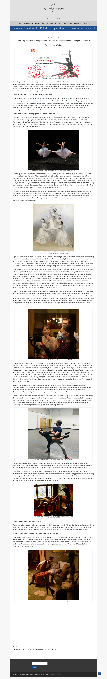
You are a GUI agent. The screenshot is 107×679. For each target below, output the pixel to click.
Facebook (16, 546)
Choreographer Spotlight (56, 23)
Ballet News (45, 23)
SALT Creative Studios (46, 110)
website (67, 529)
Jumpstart (64, 98)
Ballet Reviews (78, 23)
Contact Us (86, 23)
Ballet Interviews (68, 23)
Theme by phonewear (54, 674)
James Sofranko (42, 98)
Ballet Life (37, 23)
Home (19, 23)
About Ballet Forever (28, 23)
